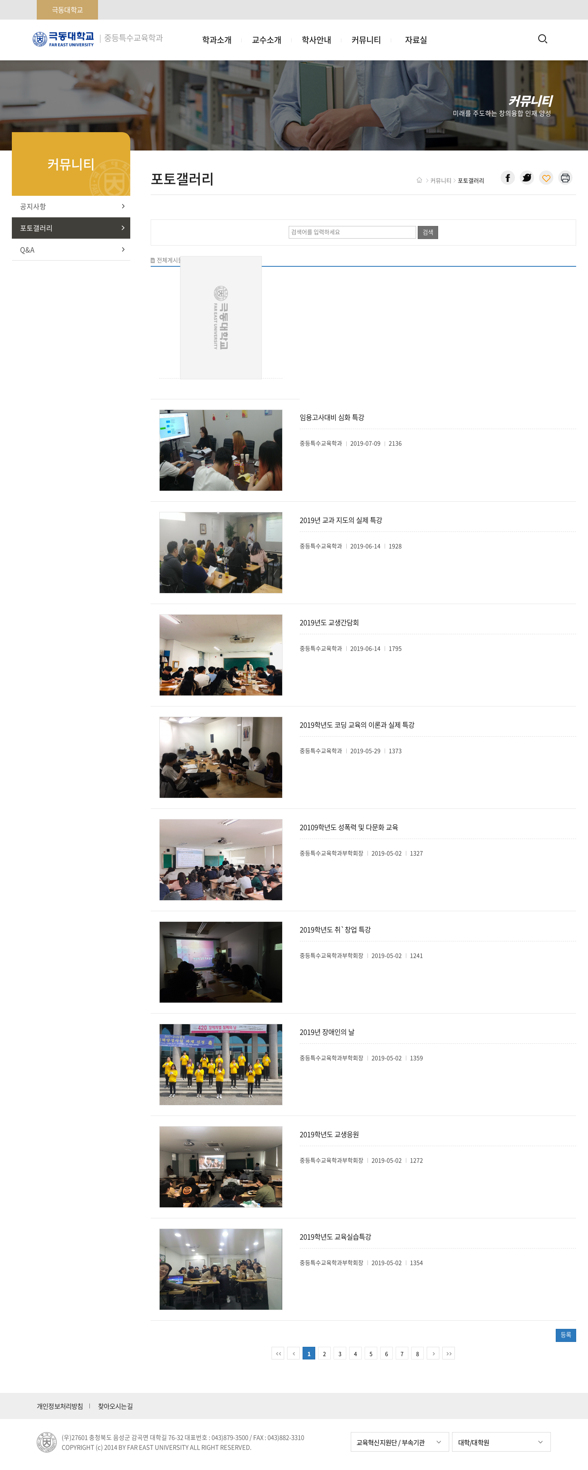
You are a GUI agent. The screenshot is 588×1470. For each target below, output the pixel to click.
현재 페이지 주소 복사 (546, 177)
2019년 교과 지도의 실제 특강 (341, 520)
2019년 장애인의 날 (327, 1032)
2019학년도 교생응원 (329, 1134)
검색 (428, 232)
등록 (566, 1334)
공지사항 (33, 206)
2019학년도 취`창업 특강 (335, 929)
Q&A (27, 249)
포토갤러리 (36, 228)
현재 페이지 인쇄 (565, 177)
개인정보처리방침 (60, 1406)
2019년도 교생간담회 (329, 622)
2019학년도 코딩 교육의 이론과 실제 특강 (357, 725)
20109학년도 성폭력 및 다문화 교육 (349, 827)
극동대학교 (67, 9)
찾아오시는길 (115, 1406)
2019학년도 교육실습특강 (335, 1237)
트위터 (527, 177)
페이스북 (508, 177)
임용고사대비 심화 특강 (332, 417)
